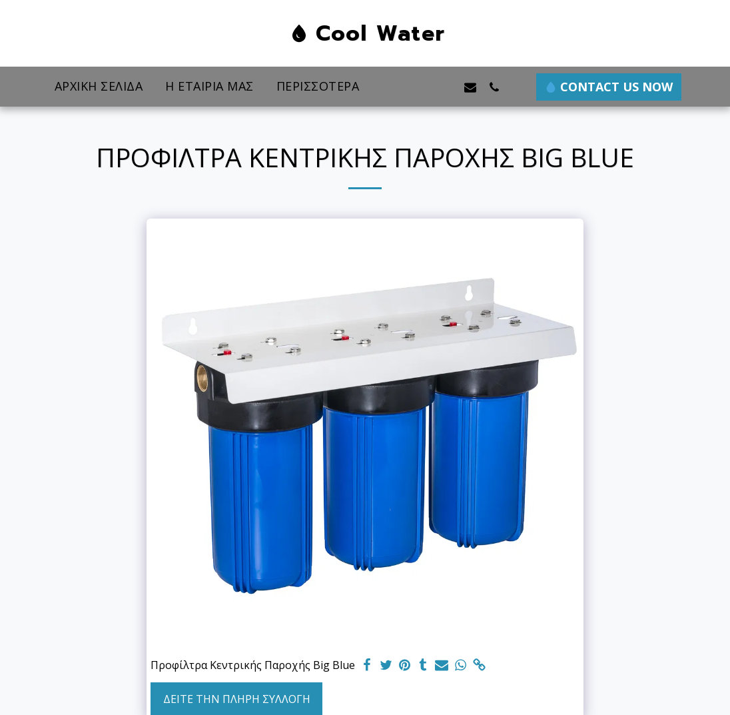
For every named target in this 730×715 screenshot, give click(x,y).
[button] (422, 87)
